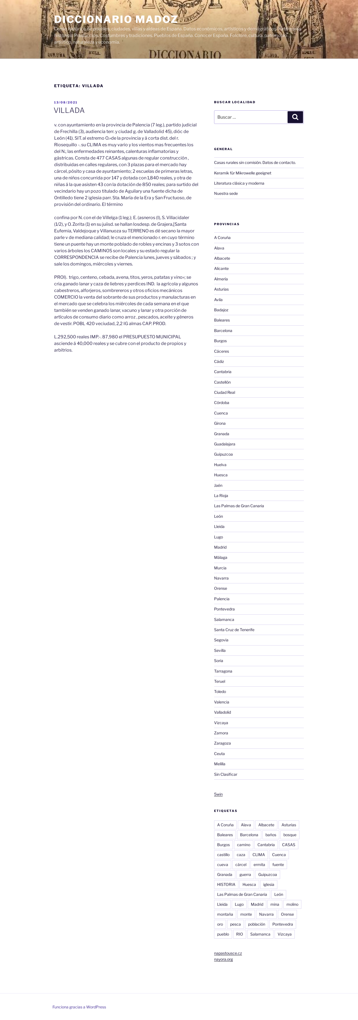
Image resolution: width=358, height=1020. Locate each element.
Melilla (219, 763)
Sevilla (220, 650)
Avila (218, 299)
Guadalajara (224, 444)
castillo (223, 854)
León (218, 516)
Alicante (221, 268)
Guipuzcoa (223, 454)
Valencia (221, 702)
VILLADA (69, 110)
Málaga (220, 557)
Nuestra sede (226, 193)
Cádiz (219, 361)
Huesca (221, 474)
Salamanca (224, 619)
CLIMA (258, 854)
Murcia (220, 567)
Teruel (219, 681)
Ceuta (219, 753)
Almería (221, 279)
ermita (259, 864)
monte (246, 914)
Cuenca (221, 413)
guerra (245, 874)
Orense (220, 588)
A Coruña (222, 237)
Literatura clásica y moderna (239, 183)
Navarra (221, 578)
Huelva (220, 464)
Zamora (221, 733)
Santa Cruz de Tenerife (234, 629)
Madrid (220, 547)
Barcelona (223, 330)
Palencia (222, 598)
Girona (220, 423)
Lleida (219, 526)
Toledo (220, 691)
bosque (289, 834)
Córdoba (221, 402)
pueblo (223, 934)
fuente (278, 864)
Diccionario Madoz (116, 19)
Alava (219, 248)
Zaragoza (222, 743)
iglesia (268, 884)
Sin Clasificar (225, 774)
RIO (239, 934)
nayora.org (223, 959)
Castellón (222, 382)
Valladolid (222, 712)
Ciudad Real (224, 392)
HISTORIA (226, 884)
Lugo (218, 537)
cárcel (240, 864)
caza (241, 854)
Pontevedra (224, 609)
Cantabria (222, 371)
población (256, 924)
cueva (222, 864)
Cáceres (221, 351)
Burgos (220, 340)
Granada (221, 433)
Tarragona (223, 671)
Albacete (222, 258)
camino (243, 844)
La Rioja (221, 495)
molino (292, 904)
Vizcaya (221, 722)
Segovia (221, 640)
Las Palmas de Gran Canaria (239, 505)
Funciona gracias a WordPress (79, 1007)
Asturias (221, 289)
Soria (218, 660)
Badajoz (221, 309)
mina (274, 904)
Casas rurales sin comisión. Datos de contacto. (255, 162)
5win (218, 794)
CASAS (288, 844)
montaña (225, 914)
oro (220, 924)
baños (270, 834)
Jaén (218, 485)
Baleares (222, 320)
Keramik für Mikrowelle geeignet (242, 173)
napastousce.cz (228, 953)
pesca (235, 924)
